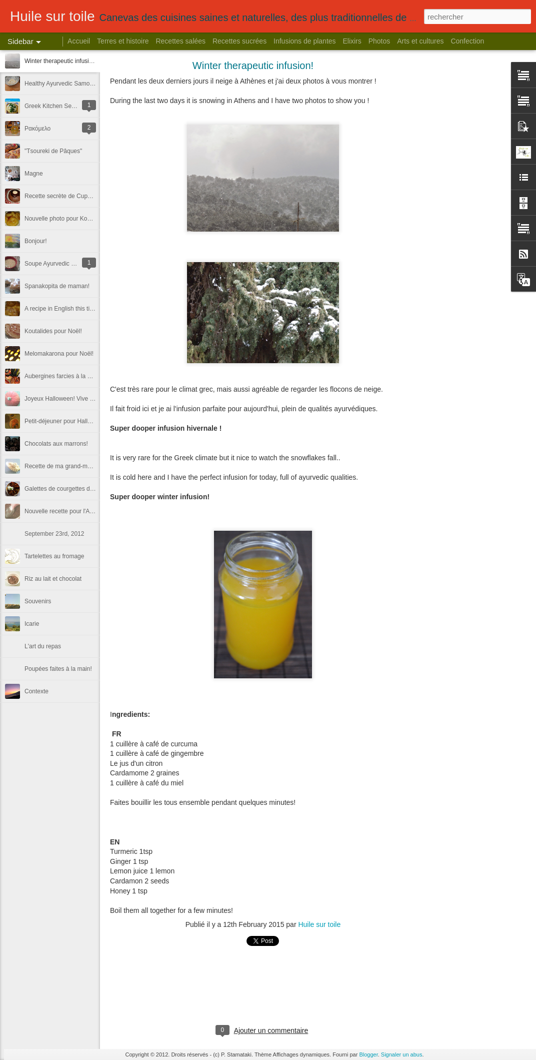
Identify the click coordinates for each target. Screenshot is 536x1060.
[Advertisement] (471, 223)
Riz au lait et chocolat (53, 578)
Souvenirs (37, 601)
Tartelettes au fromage (54, 556)
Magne (33, 173)
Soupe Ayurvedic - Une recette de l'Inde (77, 263)
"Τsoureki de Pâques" (53, 151)
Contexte (36, 691)
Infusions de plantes (305, 41)
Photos (379, 41)
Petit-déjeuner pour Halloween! (65, 421)
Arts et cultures (420, 41)
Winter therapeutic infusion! (60, 61)
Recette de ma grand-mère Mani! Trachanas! (84, 466)
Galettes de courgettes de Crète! (67, 488)
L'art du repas (42, 646)
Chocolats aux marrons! (56, 443)
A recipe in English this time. (62, 308)
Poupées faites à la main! (58, 668)
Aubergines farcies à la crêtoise (66, 376)
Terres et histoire (122, 41)
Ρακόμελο (37, 128)
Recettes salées (181, 41)
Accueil (79, 41)
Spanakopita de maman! (57, 286)
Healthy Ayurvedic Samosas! (62, 83)
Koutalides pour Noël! (53, 331)
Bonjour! (35, 241)
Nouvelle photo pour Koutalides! (67, 218)
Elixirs (351, 41)
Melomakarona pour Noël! (59, 353)
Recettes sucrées (239, 41)
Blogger (368, 1054)
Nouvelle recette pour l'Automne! (68, 511)
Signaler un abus (401, 1054)
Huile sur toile (319, 924)
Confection (467, 41)
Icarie (31, 623)
